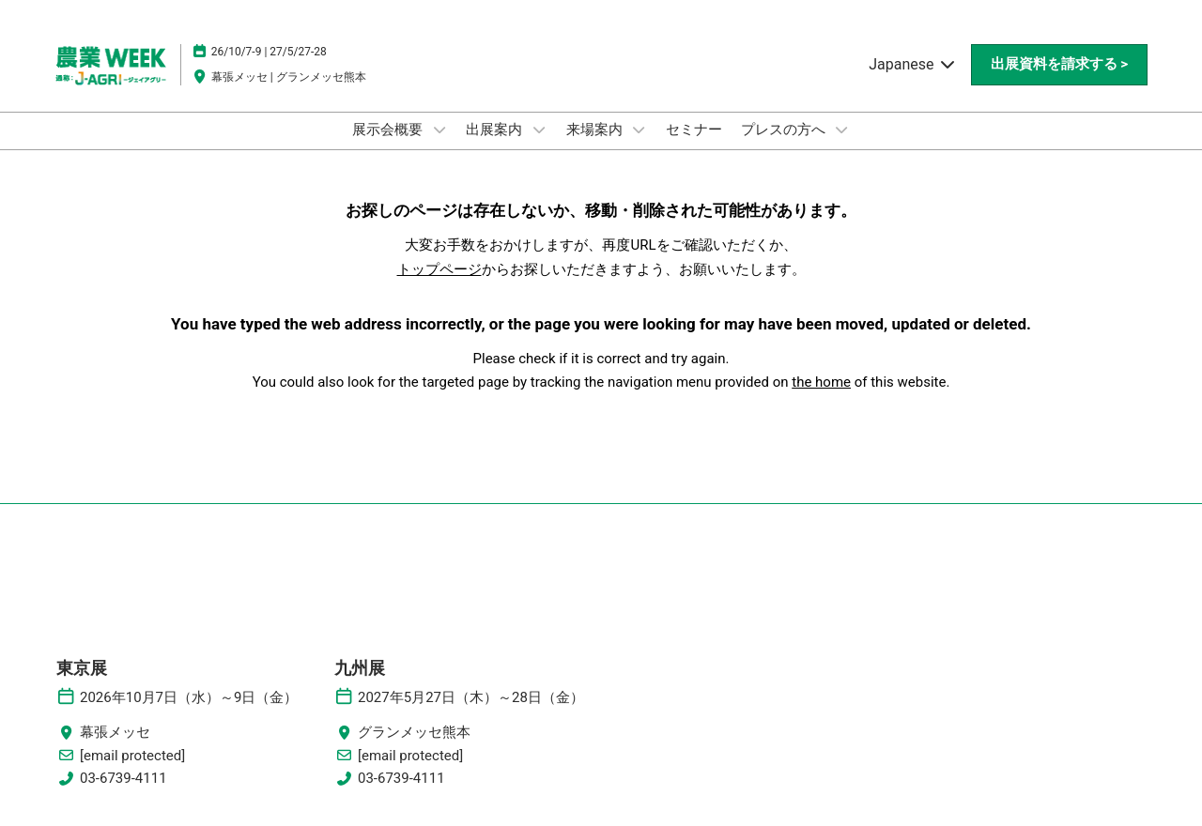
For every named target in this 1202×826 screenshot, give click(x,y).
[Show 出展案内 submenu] (539, 129)
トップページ (439, 269)
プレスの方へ (785, 129)
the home (821, 382)
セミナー (694, 129)
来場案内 (596, 129)
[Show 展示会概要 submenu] (439, 129)
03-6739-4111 (123, 778)
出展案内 (496, 129)
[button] (1059, 64)
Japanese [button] (912, 64)
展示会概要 (389, 129)
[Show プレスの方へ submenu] (841, 129)
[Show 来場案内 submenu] (638, 129)
